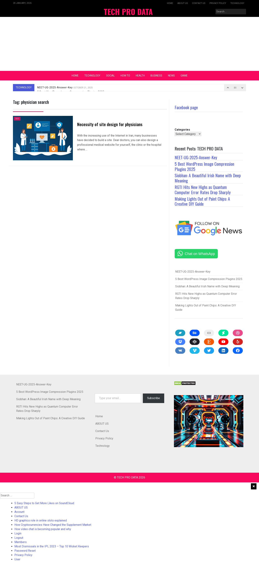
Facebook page (186, 107)
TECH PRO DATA (128, 11)
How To (125, 75)
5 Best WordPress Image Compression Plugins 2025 (204, 166)
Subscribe (153, 398)
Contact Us (198, 3)
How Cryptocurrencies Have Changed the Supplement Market (52, 524)
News (171, 75)
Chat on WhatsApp (200, 254)
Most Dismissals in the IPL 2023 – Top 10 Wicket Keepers (51, 546)
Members (20, 542)
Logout (18, 537)
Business (156, 75)
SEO (17, 118)
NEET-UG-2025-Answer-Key (65, 87)
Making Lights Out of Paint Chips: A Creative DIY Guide (202, 201)
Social (110, 75)
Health (140, 75)
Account (19, 512)
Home (170, 3)
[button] (208, 421)
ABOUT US (182, 3)
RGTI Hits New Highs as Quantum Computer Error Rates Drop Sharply (203, 189)
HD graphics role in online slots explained (40, 520)
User (17, 559)
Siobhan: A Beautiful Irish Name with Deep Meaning (208, 178)
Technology (237, 3)
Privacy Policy (218, 3)
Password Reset (25, 550)
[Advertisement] (129, 44)
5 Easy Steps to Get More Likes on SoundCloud (44, 503)
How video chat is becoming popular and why (42, 529)
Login (17, 533)
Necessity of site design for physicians (109, 124)
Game (184, 75)
